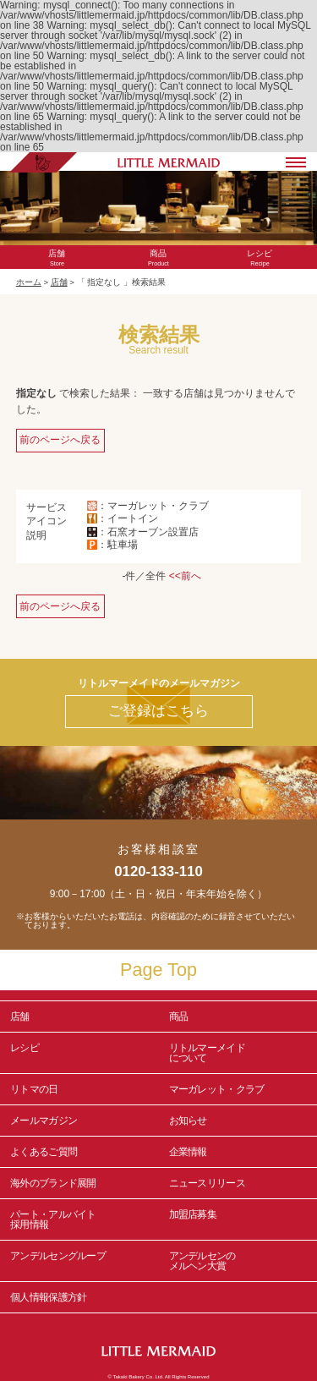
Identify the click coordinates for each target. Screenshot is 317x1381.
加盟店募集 (238, 1219)
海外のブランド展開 (53, 1183)
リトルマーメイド (238, 1053)
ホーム (28, 282)
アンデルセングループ (79, 1261)
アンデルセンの (238, 1261)
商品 (179, 1016)
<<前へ (185, 576)
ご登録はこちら (158, 711)
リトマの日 (34, 1089)
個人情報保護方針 (48, 1297)
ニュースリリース (207, 1183)
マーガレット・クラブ (217, 1089)
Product (158, 258)
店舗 (59, 282)
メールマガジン (43, 1120)
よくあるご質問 (43, 1152)
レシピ (79, 1053)
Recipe (259, 258)
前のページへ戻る (60, 440)
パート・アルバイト (79, 1219)
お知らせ (188, 1120)
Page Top (158, 969)
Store (57, 258)
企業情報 (188, 1152)
